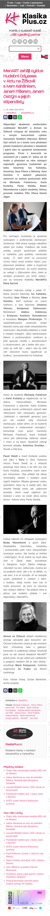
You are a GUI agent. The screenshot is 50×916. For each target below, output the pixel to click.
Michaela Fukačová (21, 705)
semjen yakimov (12, 718)
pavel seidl (9, 707)
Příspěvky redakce (13, 766)
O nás (10, 3)
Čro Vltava (20, 707)
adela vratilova (33, 707)
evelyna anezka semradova (29, 710)
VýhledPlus (11, 113)
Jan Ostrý (34, 718)
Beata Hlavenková (27, 715)
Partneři (31, 5)
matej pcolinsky (11, 715)
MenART (24, 718)
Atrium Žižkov (36, 705)
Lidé (22, 5)
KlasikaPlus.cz (27, 113)
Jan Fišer (9, 713)
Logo (18, 3)
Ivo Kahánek (10, 710)
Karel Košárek (34, 713)
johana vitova (20, 713)
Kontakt (41, 5)
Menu (25, 56)
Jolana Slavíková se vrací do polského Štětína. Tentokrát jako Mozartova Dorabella (24, 780)
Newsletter (12, 5)
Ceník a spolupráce (33, 3)
